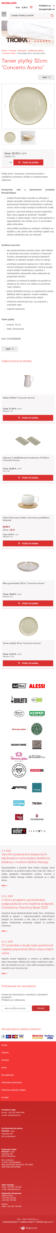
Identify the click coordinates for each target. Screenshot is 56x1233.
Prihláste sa (45, 5)
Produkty (12, 51)
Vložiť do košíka (30, 162)
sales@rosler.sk (13, 1189)
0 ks (18, 7)
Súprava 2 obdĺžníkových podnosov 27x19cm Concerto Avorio (26, 458)
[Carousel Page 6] (43, 41)
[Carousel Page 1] (29, 41)
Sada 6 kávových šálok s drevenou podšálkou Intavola (26, 518)
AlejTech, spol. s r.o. (44, 1222)
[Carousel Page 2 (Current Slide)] (32, 41)
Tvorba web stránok (9, 1222)
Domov (4, 51)
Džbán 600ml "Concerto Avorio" (19, 397)
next (50, 105)
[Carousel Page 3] (35, 41)
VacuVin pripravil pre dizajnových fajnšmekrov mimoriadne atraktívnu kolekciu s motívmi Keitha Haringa (25, 858)
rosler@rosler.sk (13, 1115)
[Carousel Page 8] (49, 41)
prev (5, 105)
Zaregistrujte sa (47, 9)
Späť (44, 77)
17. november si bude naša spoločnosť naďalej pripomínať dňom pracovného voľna (27, 949)
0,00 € (25, 7)
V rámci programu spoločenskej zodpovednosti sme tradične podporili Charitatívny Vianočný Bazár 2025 (27, 903)
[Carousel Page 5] (40, 41)
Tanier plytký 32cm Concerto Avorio (31, 53)
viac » (4, 885)
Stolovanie (22, 51)
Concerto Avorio (9, 53)
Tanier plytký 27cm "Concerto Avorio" (22, 643)
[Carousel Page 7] (46, 41)
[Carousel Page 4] (38, 41)
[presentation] (24, 1018)
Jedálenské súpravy (36, 51)
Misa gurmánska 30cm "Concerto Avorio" (24, 583)
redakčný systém (26, 1222)
